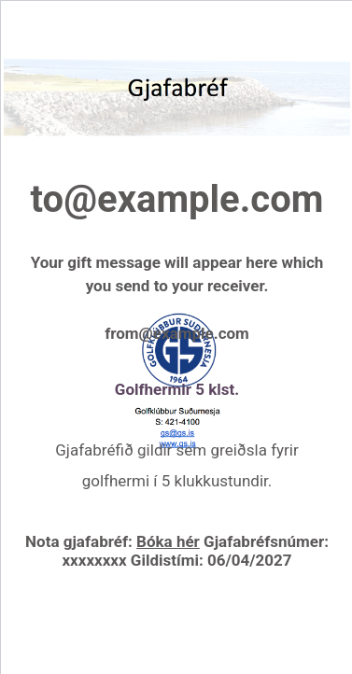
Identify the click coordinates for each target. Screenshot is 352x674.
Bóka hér (168, 541)
